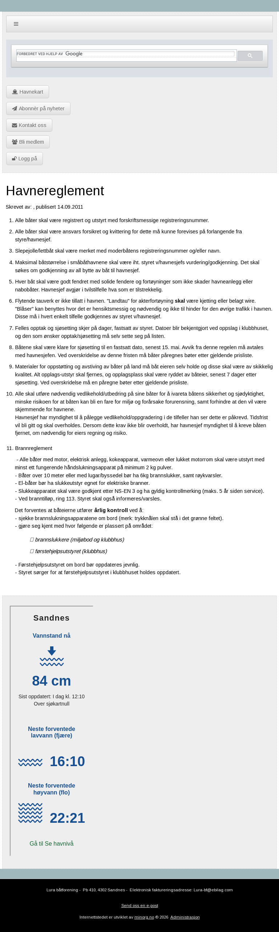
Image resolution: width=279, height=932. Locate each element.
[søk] (126, 54)
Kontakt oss (29, 125)
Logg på (24, 159)
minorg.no (144, 917)
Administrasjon (185, 917)
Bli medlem (28, 142)
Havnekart (27, 92)
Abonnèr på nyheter (38, 108)
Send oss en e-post (139, 905)
